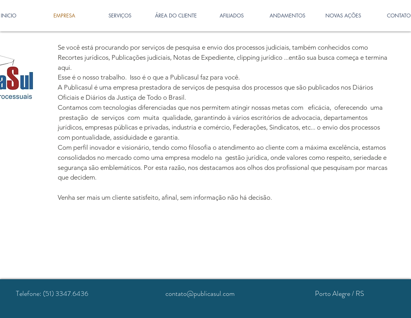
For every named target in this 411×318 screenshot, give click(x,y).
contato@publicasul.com (200, 294)
